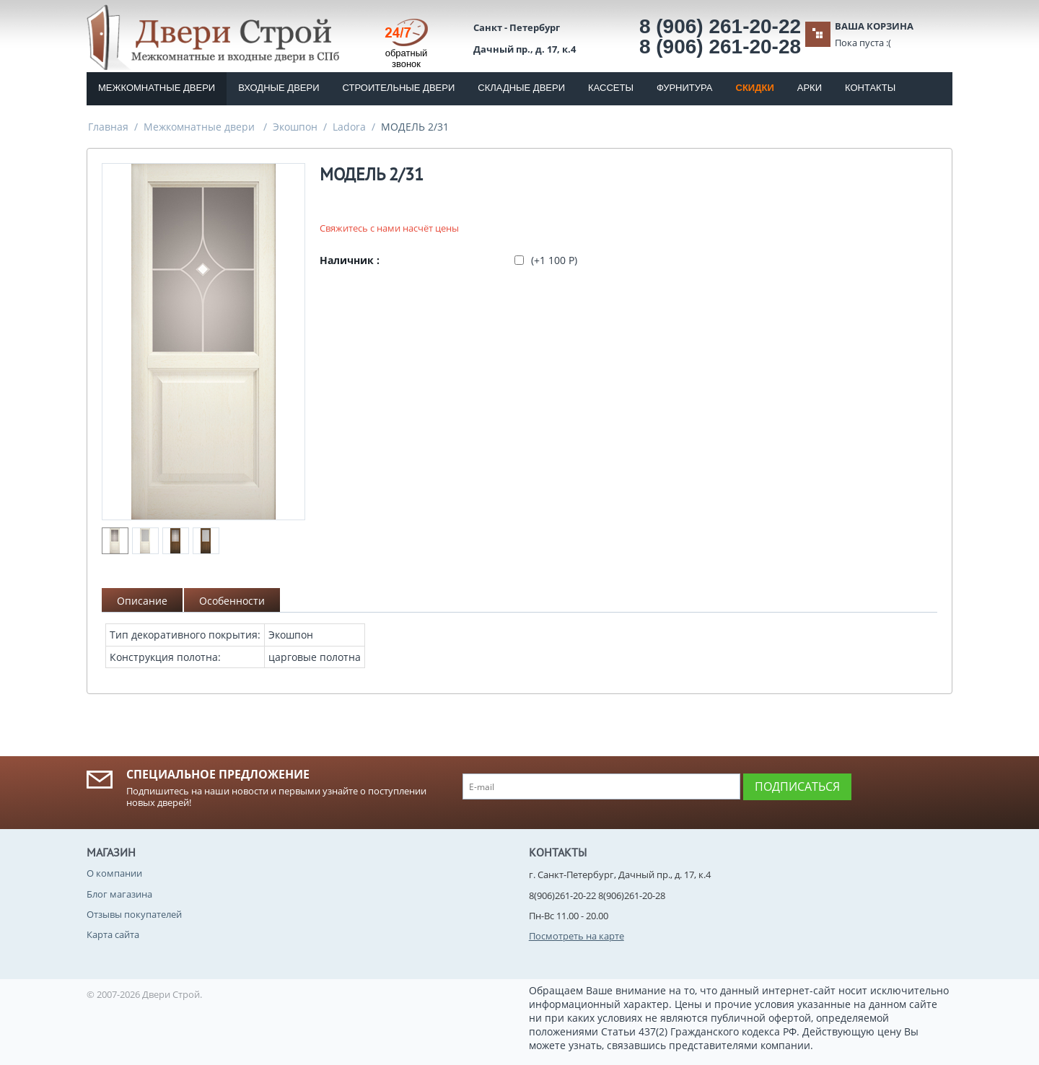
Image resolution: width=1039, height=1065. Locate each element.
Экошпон (295, 126)
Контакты (870, 87)
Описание (142, 601)
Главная (108, 126)
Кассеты (611, 87)
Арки (809, 87)
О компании (114, 873)
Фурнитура (685, 87)
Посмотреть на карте (576, 935)
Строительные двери (399, 87)
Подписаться (797, 786)
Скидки (755, 87)
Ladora (349, 126)
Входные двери (278, 87)
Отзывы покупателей (134, 914)
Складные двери (521, 87)
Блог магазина (119, 894)
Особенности (232, 601)
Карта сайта (113, 934)
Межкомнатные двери (156, 87)
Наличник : (350, 260)
